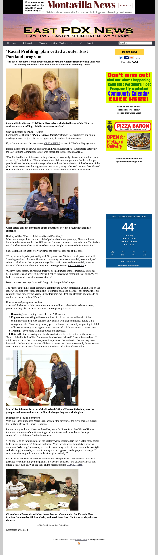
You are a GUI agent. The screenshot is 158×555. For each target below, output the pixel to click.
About (28, 43)
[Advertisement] (129, 191)
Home (12, 43)
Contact (87, 43)
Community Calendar (56, 43)
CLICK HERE (52, 143)
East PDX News (81, 540)
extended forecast (129, 261)
